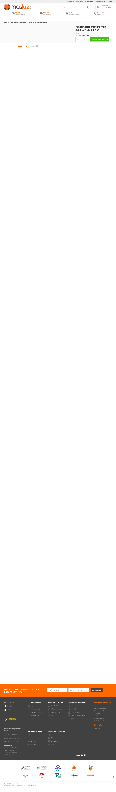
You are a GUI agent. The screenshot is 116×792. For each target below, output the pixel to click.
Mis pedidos (79, 1)
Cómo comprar (89, 1)
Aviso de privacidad (99, 715)
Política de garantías (99, 722)
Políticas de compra (99, 720)
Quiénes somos (98, 710)
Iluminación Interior (16, 19)
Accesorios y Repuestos (99, 19)
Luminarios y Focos (78, 19)
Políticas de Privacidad (21, 789)
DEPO (77, 33)
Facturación (70, 1)
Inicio (110, 1)
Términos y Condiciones (9, 789)
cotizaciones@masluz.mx (11, 752)
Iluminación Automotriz (58, 19)
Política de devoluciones (100, 725)
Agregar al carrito (100, 39)
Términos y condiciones (100, 712)
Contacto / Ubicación (100, 1)
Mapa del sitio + (82, 759)
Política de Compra (32, 789)
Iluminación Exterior (37, 19)
